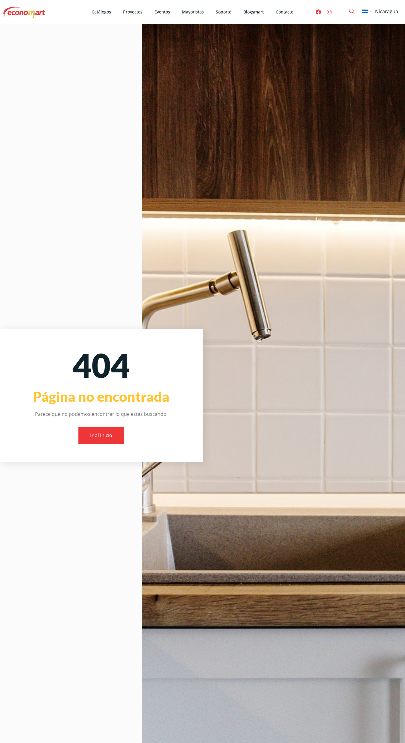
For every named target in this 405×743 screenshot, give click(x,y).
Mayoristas (193, 12)
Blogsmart (253, 12)
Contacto (284, 12)
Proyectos (132, 12)
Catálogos (101, 12)
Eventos (162, 12)
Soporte (223, 12)
